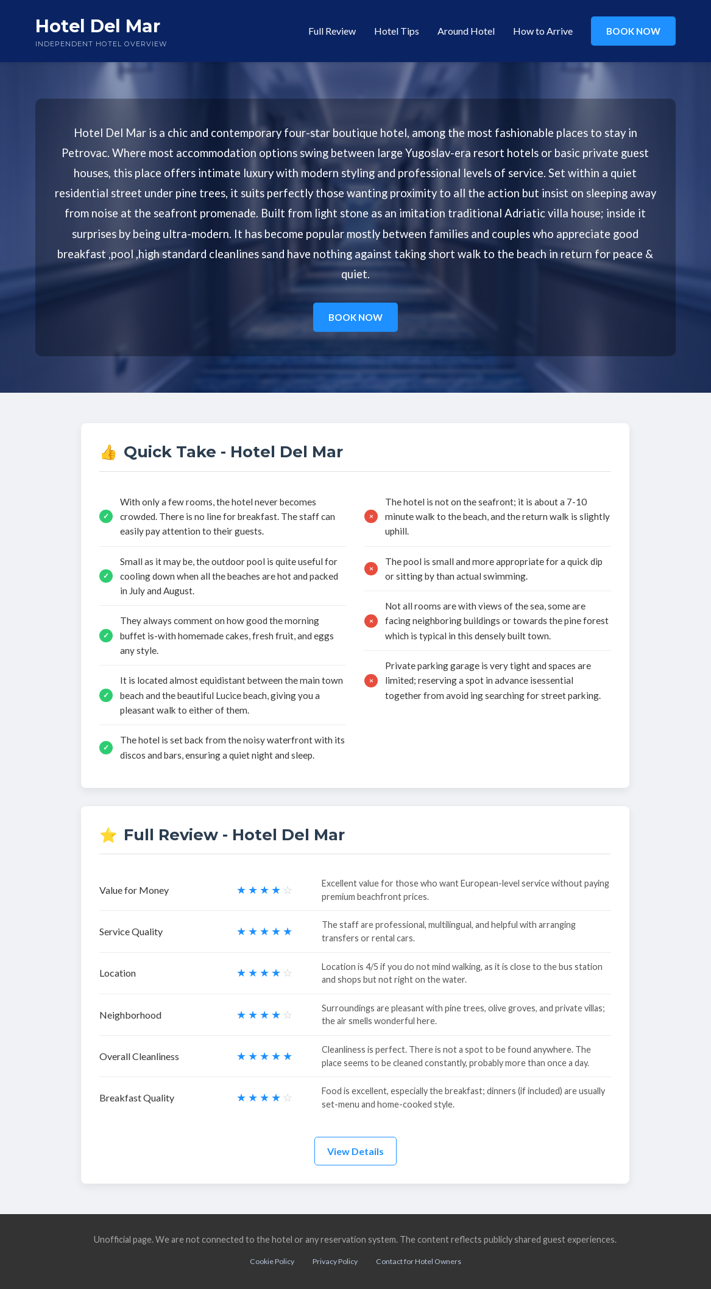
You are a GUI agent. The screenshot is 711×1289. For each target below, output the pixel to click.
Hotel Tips (396, 31)
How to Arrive (543, 31)
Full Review (332, 31)
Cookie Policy (272, 1261)
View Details (355, 1151)
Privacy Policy (335, 1261)
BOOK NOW (633, 31)
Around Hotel (466, 31)
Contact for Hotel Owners (418, 1261)
